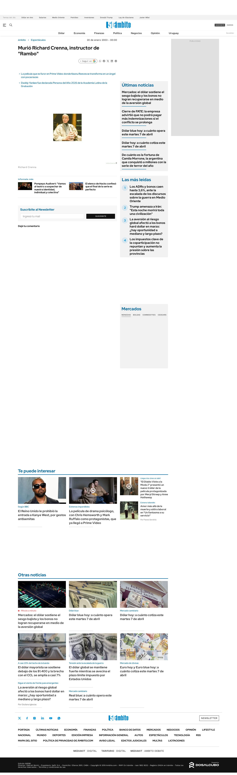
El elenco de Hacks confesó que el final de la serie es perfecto (100, 186)
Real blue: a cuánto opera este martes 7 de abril (90, 697)
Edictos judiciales (133, 740)
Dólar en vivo (27, 17)
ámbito (22, 40)
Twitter (19, 718)
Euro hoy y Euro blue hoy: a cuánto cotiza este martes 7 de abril (142, 671)
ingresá (230, 25)
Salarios (42, 17)
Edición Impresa (82, 735)
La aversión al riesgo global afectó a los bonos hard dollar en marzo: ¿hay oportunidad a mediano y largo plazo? (147, 226)
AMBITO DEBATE (147, 750)
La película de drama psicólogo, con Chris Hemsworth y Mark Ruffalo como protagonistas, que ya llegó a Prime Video (92, 517)
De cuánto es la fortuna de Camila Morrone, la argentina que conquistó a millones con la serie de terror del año (144, 160)
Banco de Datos (130, 729)
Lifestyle (208, 729)
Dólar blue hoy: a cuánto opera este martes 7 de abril (143, 132)
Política (117, 33)
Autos (139, 735)
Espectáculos (38, 40)
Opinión (155, 33)
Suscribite (100, 216)
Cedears (162, 315)
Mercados (154, 729)
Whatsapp (59, 718)
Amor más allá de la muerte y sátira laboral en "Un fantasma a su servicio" (153, 511)
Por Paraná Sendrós (148, 519)
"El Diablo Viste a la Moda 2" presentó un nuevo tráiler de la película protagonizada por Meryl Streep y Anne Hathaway (154, 489)
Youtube (50, 718)
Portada (24, 729)
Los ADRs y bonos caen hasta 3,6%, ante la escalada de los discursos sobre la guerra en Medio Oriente (148, 194)
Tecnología (182, 735)
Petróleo (74, 17)
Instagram (34, 718)
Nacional (24, 735)
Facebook (27, 718)
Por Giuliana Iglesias (27, 704)
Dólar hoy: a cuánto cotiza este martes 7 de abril (143, 144)
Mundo (41, 735)
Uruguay (174, 33)
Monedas (126, 315)
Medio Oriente (58, 17)
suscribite (220, 25)
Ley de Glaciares (126, 17)
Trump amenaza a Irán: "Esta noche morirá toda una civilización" (147, 210)
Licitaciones (176, 740)
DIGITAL (85, 750)
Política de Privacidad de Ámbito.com (68, 740)
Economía (79, 33)
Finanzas (99, 33)
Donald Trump (106, 17)
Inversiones (89, 17)
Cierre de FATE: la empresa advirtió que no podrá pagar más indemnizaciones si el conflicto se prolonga (142, 116)
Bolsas (136, 315)
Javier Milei (144, 17)
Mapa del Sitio (27, 740)
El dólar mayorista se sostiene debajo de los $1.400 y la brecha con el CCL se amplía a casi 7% (41, 671)
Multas (157, 740)
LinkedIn (42, 718)
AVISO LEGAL (107, 740)
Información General (113, 735)
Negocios (136, 33)
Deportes (59, 735)
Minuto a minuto (28, 610)
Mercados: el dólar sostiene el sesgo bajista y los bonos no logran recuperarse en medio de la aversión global (143, 97)
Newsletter (230, 33)
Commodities (149, 315)
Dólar (61, 33)
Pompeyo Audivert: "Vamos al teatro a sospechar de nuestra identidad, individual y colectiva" (50, 188)
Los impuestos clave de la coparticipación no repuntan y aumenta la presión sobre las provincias (146, 246)
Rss (198, 735)
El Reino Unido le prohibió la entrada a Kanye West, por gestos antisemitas (42, 515)
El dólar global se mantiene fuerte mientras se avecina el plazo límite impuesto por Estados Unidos (89, 673)
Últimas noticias (47, 729)
